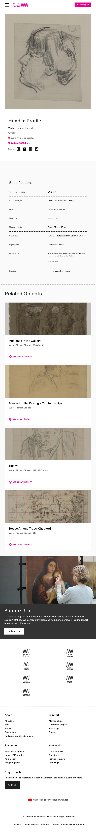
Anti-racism (10, 759)
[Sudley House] (69, 679)
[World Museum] (69, 652)
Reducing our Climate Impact (19, 736)
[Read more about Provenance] (67, 258)
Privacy (17, 825)
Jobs (7, 725)
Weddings (54, 763)
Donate (52, 732)
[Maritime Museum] (69, 666)
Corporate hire (56, 751)
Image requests (12, 763)
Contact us (10, 732)
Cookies (55, 825)
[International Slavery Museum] (26, 666)
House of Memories (14, 755)
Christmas (54, 755)
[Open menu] (7, 5)
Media (8, 728)
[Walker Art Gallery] (26, 679)
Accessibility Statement (73, 825)
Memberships (55, 721)
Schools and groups (14, 751)
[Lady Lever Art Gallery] (26, 692)
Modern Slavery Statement (36, 825)
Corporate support (58, 725)
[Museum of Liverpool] (26, 652)
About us (9, 721)
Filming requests (57, 759)
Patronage (54, 728)
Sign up (12, 785)
